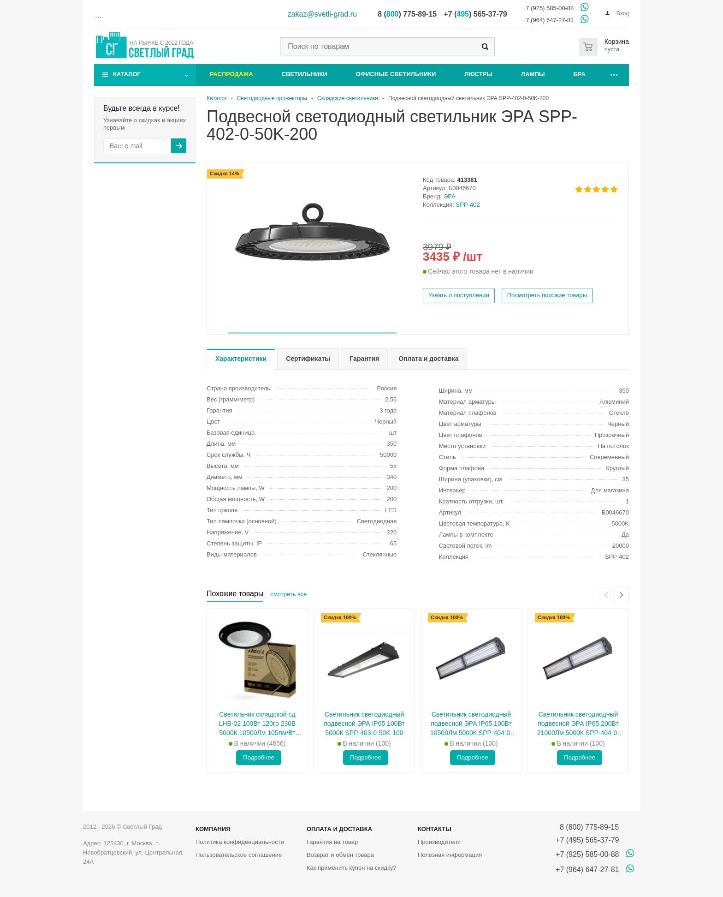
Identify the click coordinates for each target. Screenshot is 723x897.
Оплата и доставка (339, 828)
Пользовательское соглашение (239, 854)
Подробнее (258, 757)
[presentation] (606, 594)
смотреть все (288, 594)
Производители (439, 841)
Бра (580, 74)
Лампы (533, 74)
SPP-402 (468, 204)
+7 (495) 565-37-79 (587, 840)
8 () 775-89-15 (407, 14)
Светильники (304, 74)
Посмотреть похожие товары (547, 295)
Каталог (127, 74)
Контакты (434, 828)
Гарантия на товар (332, 841)
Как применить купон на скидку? (352, 867)
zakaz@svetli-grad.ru (322, 14)
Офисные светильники (396, 74)
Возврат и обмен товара (340, 854)
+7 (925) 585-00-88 (548, 8)
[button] (312, 333)
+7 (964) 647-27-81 (548, 20)
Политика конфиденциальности (240, 841)
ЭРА (450, 196)
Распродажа (231, 74)
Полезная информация (450, 854)
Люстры (478, 74)
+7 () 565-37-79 (475, 14)
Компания (213, 828)
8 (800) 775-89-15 (587, 827)
